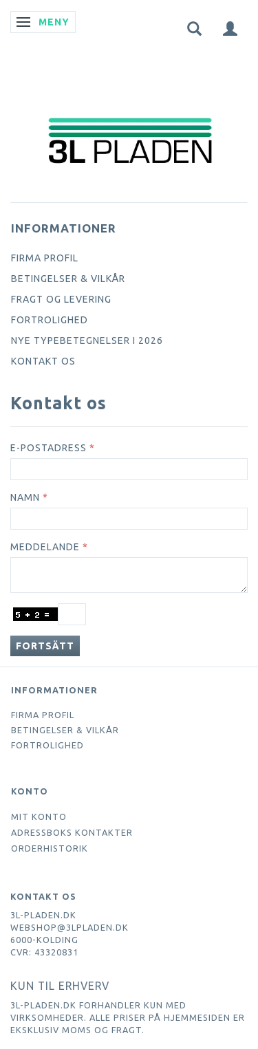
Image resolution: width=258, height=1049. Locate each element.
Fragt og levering (61, 299)
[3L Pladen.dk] (129, 112)
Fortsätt (45, 645)
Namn (25, 497)
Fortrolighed (49, 319)
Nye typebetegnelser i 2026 (87, 340)
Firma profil (44, 257)
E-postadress (48, 447)
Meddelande (45, 546)
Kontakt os (43, 361)
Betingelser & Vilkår (68, 278)
